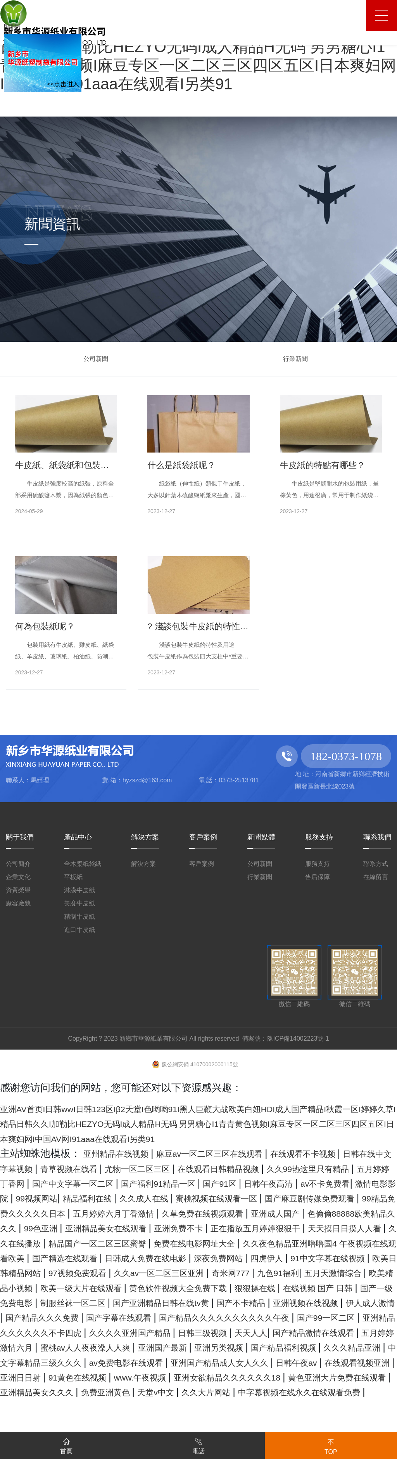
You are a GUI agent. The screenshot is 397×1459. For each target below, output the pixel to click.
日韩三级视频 (120, 1377)
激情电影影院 (215, 1198)
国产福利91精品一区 (344, 1183)
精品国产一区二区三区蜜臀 (235, 1257)
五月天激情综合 (306, 1302)
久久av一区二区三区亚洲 (95, 1302)
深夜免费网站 (80, 1287)
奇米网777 (182, 1302)
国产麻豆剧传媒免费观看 (224, 1213)
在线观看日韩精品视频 (333, 1168)
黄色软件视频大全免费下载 (209, 1317)
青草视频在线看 (151, 1168)
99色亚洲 (81, 1243)
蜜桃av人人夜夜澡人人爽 (62, 1391)
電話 (198, 1444)
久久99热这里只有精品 (52, 1183)
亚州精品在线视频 (125, 1153)
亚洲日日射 (164, 1421)
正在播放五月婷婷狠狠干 (340, 1243)
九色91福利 (238, 1302)
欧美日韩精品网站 (307, 1287)
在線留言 (375, 877)
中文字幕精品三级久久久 (95, 1407)
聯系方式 (375, 863)
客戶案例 (203, 837)
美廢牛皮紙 (79, 903)
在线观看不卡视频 (352, 1153)
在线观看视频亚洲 (90, 1421)
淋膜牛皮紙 (79, 890)
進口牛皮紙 (79, 929)
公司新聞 (95, 358)
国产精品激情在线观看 (255, 1377)
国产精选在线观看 (288, 1272)
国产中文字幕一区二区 (240, 1183)
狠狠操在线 (303, 1317)
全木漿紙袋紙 (82, 863)
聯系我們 (377, 837)
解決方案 (145, 837)
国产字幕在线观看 (316, 1347)
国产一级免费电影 (82, 1332)
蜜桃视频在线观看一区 (110, 1213)
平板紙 (73, 877)
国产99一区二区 (176, 1362)
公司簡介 (18, 863)
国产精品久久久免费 (222, 1347)
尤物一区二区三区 (234, 1168)
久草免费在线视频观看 (189, 1227)
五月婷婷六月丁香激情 (80, 1227)
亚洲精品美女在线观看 (159, 1243)
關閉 (14, 26)
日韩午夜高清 (80, 1198)
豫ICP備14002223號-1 (298, 1038)
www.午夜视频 (309, 1421)
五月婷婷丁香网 (146, 1183)
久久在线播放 (135, 1257)
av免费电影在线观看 (204, 1407)
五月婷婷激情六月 (352, 1377)
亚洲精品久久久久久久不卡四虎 (290, 1362)
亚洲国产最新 (156, 1391)
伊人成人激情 (138, 1347)
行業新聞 (295, 358)
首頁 (66, 1444)
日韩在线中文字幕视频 (57, 1168)
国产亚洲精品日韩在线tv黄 (279, 1332)
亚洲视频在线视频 (60, 1347)
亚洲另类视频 (225, 1391)
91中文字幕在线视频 (213, 1287)
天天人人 (177, 1377)
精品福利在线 (341, 1198)
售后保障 (317, 877)
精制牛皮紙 (79, 916)
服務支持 (319, 837)
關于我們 (20, 837)
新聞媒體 (261, 837)
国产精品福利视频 (303, 1391)
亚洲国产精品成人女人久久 (318, 1407)
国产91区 (22, 1198)
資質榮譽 (18, 890)
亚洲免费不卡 (248, 1243)
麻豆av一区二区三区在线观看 (239, 1153)
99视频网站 (278, 1198)
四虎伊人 (138, 1287)
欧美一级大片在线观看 (90, 1317)
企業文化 (18, 877)
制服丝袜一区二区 (171, 1332)
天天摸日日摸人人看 (52, 1257)
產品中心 (78, 837)
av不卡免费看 (148, 1198)
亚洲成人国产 (277, 1227)
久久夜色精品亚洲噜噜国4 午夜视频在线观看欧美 (129, 1272)
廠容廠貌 (18, 903)
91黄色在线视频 (233, 1421)
